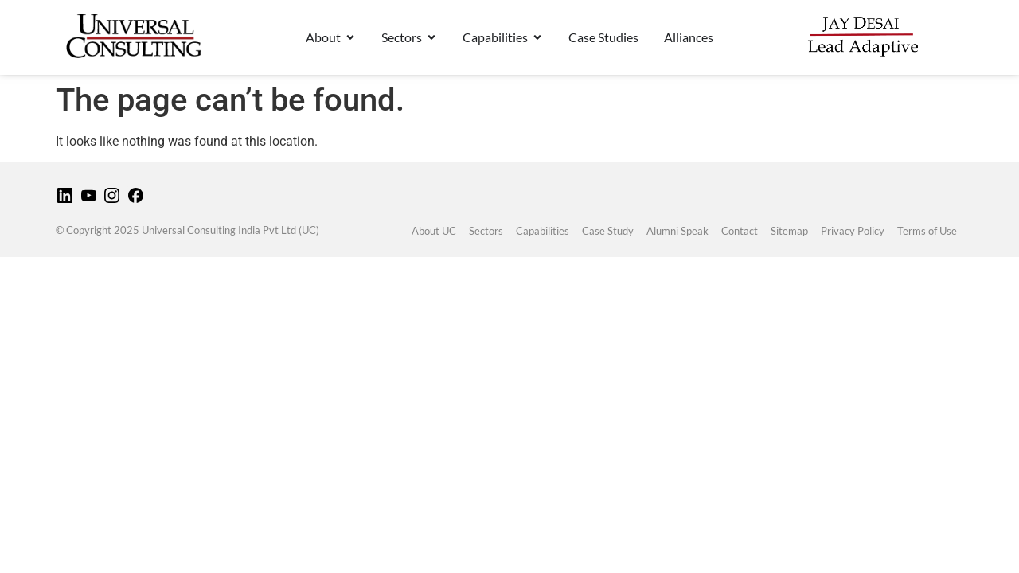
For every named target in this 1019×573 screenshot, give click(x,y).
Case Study (608, 230)
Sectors (486, 230)
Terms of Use (927, 230)
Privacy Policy (852, 230)
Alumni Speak (677, 230)
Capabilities (542, 230)
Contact (739, 230)
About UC (434, 230)
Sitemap (789, 230)
